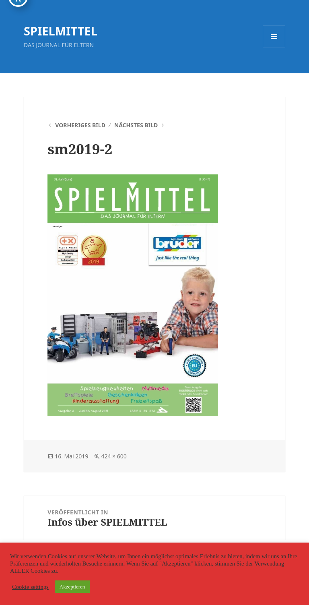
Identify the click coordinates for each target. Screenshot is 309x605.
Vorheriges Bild (80, 125)
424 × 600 (113, 456)
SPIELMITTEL (60, 31)
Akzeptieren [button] (72, 587)
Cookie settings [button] (30, 587)
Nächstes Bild (136, 125)
